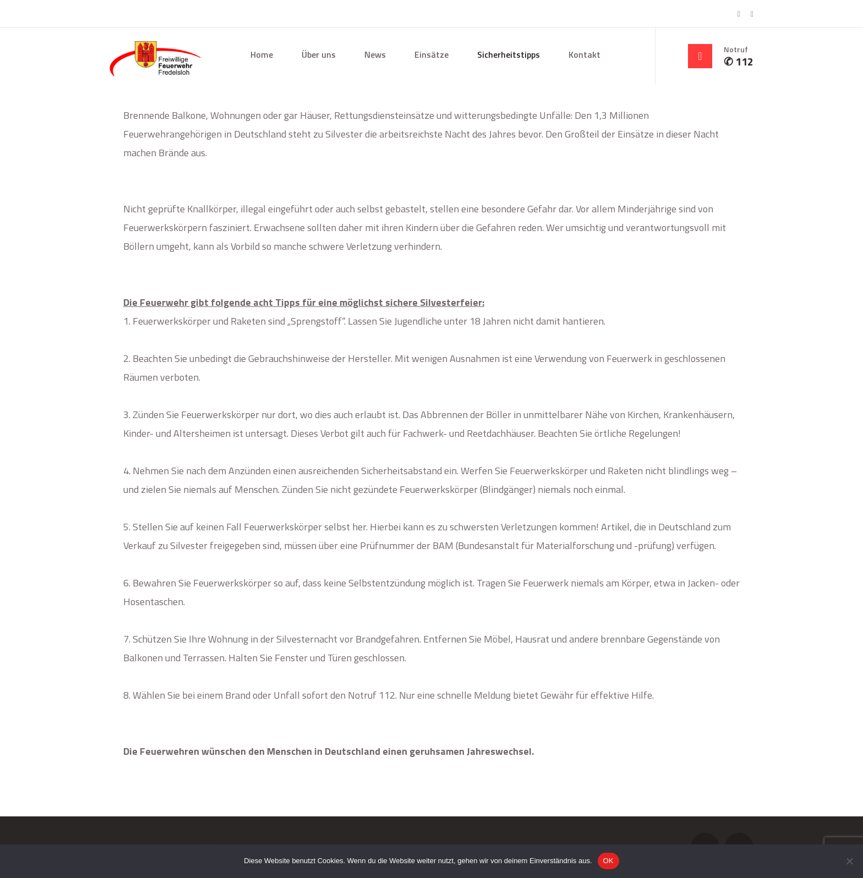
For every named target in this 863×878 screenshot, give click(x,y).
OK (608, 861)
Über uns (319, 54)
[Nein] (849, 860)
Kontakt (584, 54)
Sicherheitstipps (508, 54)
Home (261, 54)
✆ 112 (738, 61)
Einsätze (431, 54)
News (375, 54)
